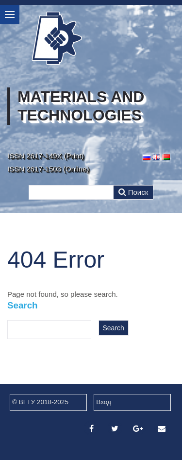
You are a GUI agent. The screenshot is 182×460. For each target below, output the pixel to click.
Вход (103, 402)
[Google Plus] (138, 429)
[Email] (161, 429)
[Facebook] (91, 429)
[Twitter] (115, 429)
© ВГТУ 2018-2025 (40, 402)
